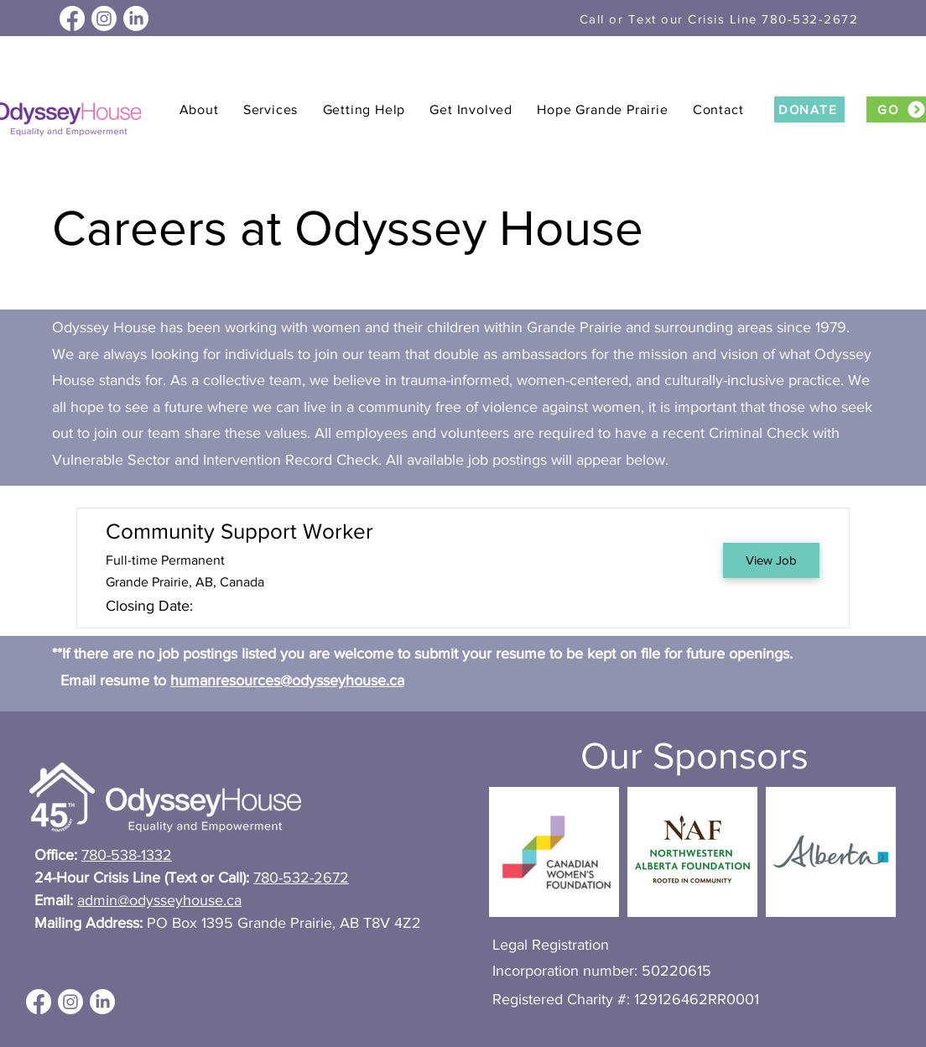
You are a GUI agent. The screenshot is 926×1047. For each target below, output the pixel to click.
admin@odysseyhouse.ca (159, 900)
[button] (198, 109)
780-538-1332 (126, 854)
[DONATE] (809, 109)
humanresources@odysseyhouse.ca (287, 680)
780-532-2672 (301, 877)
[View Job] (771, 560)
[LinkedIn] (135, 18)
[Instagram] (104, 18)
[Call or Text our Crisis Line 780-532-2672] (720, 18)
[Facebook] (72, 18)
